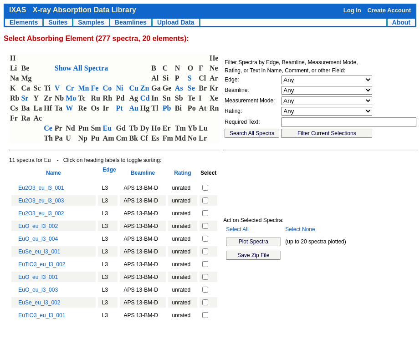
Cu (133, 88)
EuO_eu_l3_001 (38, 277)
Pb (167, 108)
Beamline (143, 173)
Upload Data (176, 22)
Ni (119, 88)
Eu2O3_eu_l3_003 (41, 200)
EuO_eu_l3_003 (38, 290)
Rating (183, 173)
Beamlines (131, 22)
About (401, 22)
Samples (91, 22)
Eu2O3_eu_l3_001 (41, 188)
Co (107, 88)
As (179, 88)
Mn (83, 88)
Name (53, 173)
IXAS (17, 10)
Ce (48, 128)
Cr (70, 88)
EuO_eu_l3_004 (38, 239)
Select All (237, 229)
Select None (300, 229)
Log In (352, 10)
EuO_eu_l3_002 (38, 226)
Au (133, 108)
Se (191, 88)
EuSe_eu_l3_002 (39, 302)
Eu (107, 128)
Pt (119, 108)
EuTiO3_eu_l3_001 (41, 315)
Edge (108, 173)
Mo (71, 98)
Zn (144, 88)
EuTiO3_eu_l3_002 (41, 264)
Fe (94, 88)
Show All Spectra (81, 68)
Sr (24, 98)
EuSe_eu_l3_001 (39, 251)
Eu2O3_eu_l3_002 (41, 213)
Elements (24, 22)
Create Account (389, 10)
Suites (57, 22)
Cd (144, 98)
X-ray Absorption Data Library (84, 10)
